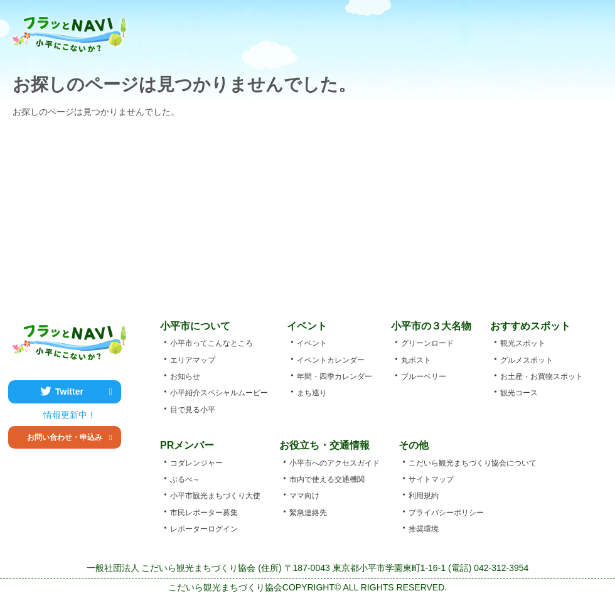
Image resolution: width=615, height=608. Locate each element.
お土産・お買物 (472, 31)
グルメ (423, 31)
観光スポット (371, 31)
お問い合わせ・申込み (69, 437)
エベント (315, 31)
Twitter (83, 392)
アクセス (574, 31)
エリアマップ (522, 31)
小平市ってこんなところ (252, 31)
